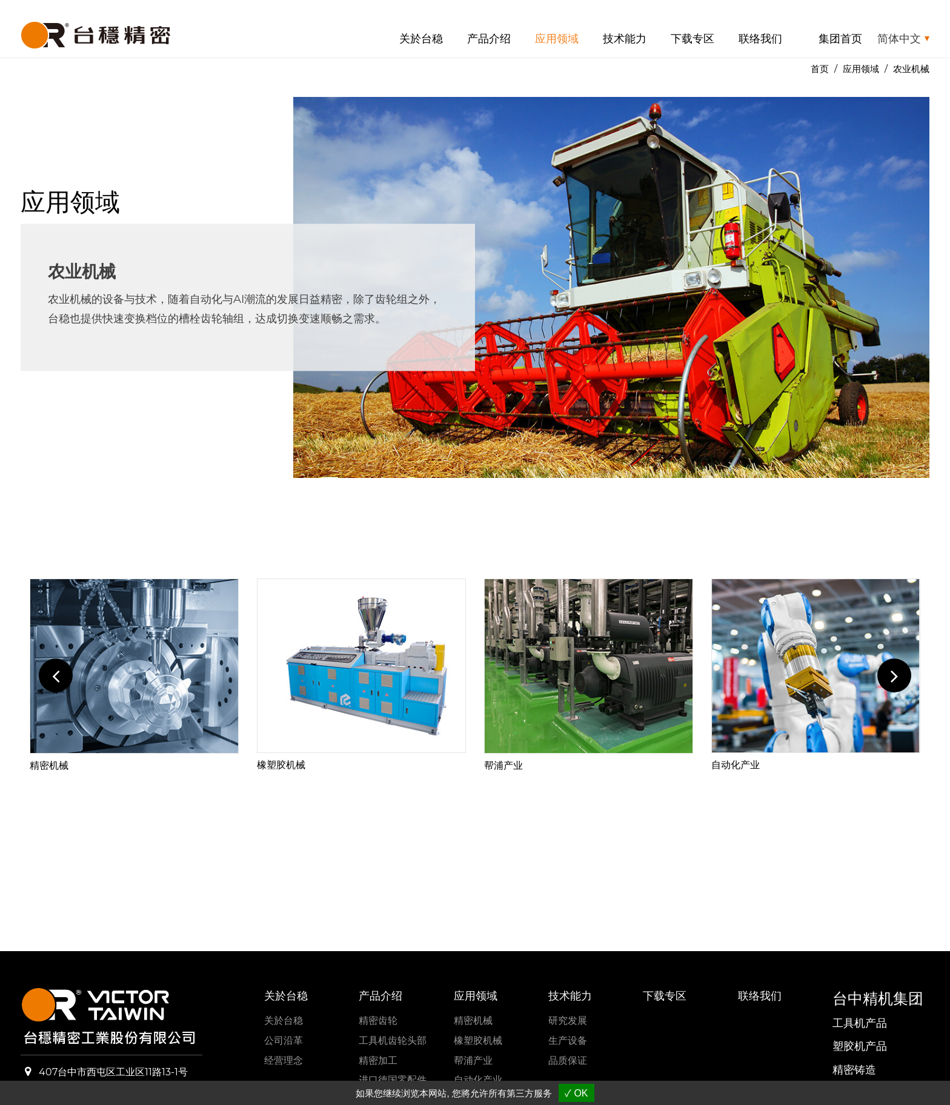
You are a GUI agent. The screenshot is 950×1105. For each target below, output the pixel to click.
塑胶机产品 (859, 1046)
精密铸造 (854, 1070)
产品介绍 (489, 38)
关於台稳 (421, 38)
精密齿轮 (378, 1020)
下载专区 (692, 38)
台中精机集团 (877, 998)
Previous (56, 675)
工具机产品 (859, 1023)
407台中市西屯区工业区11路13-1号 (113, 1072)
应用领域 (557, 38)
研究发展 (567, 1020)
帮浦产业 (503, 765)
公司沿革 (283, 1040)
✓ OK (576, 1093)
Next (894, 675)
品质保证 (567, 1060)
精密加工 (378, 1060)
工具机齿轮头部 (393, 1040)
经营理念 (283, 1060)
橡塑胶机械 (281, 765)
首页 (820, 69)
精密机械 (49, 765)
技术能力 (624, 38)
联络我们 (760, 38)
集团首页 (840, 38)
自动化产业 (735, 765)
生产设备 (567, 1040)
